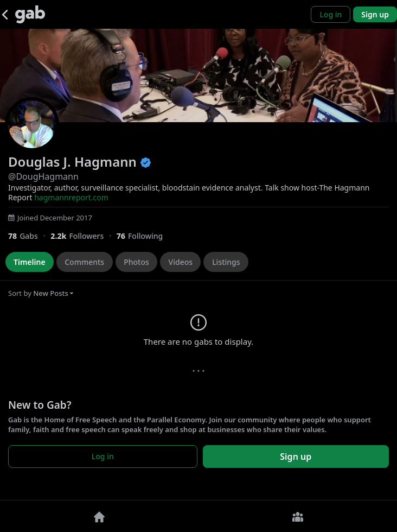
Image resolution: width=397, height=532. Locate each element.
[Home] (99, 516)
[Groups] (297, 516)
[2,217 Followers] (83, 236)
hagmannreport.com (71, 197)
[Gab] (30, 14)
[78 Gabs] (29, 236)
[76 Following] (144, 236)
